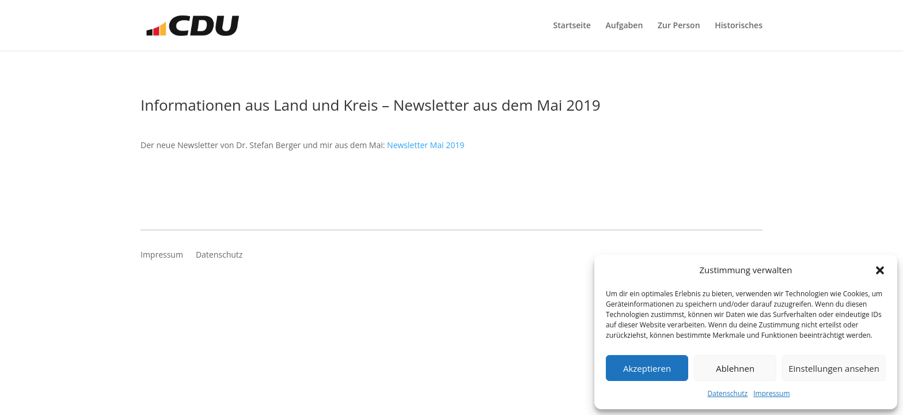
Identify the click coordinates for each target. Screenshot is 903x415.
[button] (880, 270)
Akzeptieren (647, 368)
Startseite (572, 26)
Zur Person (679, 26)
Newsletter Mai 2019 (425, 144)
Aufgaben (624, 26)
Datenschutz (727, 393)
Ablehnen (735, 368)
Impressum (771, 393)
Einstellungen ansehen (833, 368)
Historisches (738, 26)
